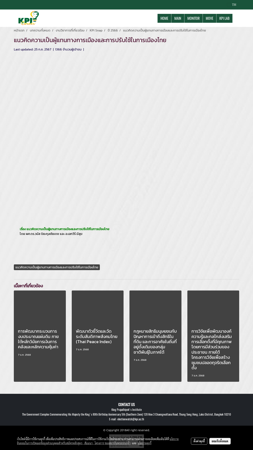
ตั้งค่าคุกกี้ (199, 441)
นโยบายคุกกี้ (144, 443)
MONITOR (193, 18)
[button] (236, 18)
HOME (164, 18)
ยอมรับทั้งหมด (220, 441)
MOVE (209, 18)
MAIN (177, 18)
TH (231, 4)
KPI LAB (224, 18)
